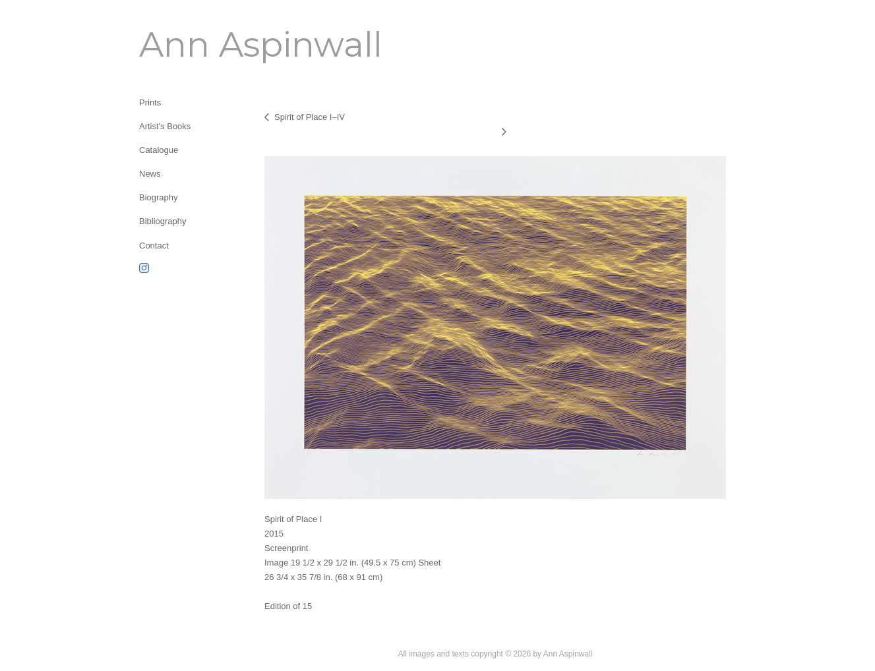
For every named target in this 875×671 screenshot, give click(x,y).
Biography (158, 197)
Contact (154, 245)
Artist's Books (165, 126)
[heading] (172, 44)
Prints (150, 102)
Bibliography (163, 221)
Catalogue (158, 150)
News (150, 174)
